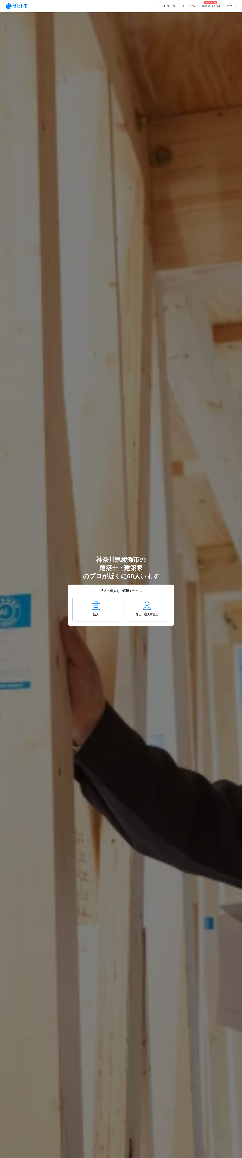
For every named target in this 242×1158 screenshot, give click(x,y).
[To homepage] (17, 6)
